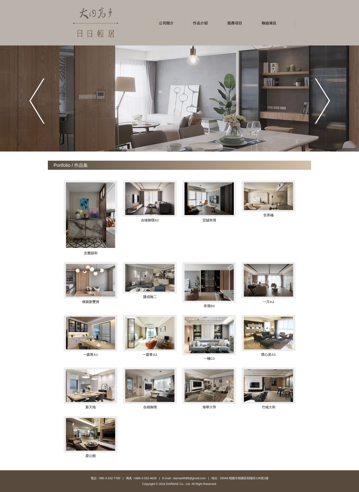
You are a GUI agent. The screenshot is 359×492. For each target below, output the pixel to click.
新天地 (90, 407)
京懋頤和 (91, 253)
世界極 (268, 215)
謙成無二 (150, 297)
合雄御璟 (150, 407)
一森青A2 (149, 354)
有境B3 (209, 306)
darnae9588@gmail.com (189, 478)
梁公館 (90, 456)
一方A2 (268, 302)
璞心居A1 (268, 354)
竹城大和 (268, 407)
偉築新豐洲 (90, 302)
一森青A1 (90, 354)
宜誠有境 (209, 220)
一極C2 (209, 358)
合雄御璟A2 (150, 220)
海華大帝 (209, 407)
